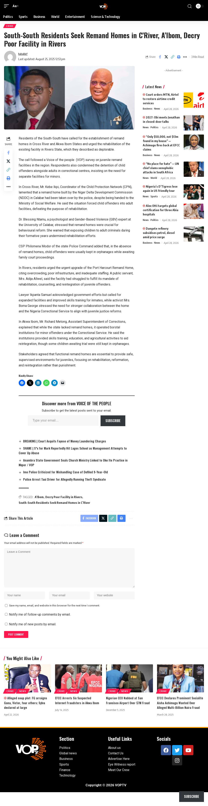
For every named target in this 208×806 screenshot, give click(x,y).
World (154, 178)
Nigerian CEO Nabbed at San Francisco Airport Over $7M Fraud (128, 709)
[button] (7, 6)
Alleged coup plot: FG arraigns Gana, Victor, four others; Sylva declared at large (26, 712)
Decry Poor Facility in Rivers (65, 498)
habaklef (24, 54)
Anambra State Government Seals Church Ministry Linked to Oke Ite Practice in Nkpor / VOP (76, 463)
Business (148, 109)
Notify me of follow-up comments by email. (39, 622)
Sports (155, 197)
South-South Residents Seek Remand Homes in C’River (55, 504)
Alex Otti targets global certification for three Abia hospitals (160, 211)
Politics (155, 128)
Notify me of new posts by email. (32, 632)
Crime (10, 26)
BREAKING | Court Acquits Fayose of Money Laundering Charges (67, 441)
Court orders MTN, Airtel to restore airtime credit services (161, 100)
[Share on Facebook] (160, 57)
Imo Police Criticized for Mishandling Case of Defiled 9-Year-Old (68, 473)
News (158, 109)
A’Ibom (40, 498)
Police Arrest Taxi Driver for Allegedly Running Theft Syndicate (67, 480)
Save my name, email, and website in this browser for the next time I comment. (54, 613)
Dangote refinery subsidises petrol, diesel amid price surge (159, 234)
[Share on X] (166, 57)
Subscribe (113, 421)
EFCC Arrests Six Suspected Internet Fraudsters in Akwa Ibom (77, 709)
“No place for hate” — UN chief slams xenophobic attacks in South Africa (161, 169)
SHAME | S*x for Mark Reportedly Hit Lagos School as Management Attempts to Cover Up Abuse (76, 451)
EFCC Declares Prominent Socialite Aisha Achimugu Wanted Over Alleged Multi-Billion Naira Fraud (179, 714)
